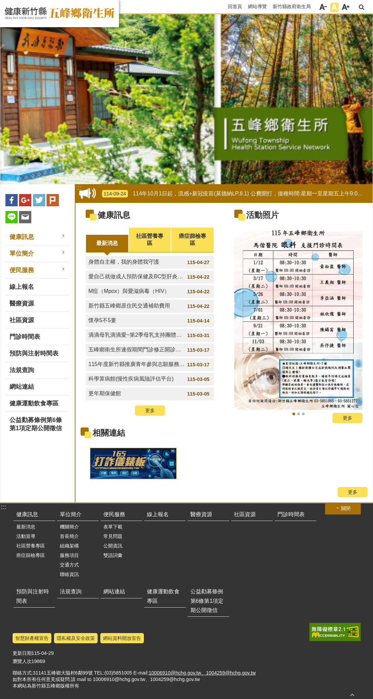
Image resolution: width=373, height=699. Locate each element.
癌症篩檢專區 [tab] (192, 239)
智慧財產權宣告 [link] (32, 638)
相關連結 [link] (108, 432)
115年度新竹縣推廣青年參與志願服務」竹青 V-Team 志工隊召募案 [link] (151, 364)
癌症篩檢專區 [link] (30, 555)
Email (25, 217)
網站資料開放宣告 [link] (122, 638)
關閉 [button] (346, 508)
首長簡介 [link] (69, 536)
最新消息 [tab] (107, 243)
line (11, 217)
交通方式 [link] (69, 564)
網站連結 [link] (22, 386)
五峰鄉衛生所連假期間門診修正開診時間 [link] (149, 350)
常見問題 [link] (112, 536)
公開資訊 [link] (112, 545)
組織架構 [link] (69, 545)
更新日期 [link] (22, 653)
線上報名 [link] (22, 286)
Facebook (11, 200)
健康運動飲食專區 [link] (34, 403)
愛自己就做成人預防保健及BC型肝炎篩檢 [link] (149, 277)
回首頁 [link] (235, 6)
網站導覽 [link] (257, 6)
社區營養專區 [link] (30, 545)
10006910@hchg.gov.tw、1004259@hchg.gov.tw (202, 673)
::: (122, 3)
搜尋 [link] (361, 7)
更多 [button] (150, 410)
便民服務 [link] (22, 270)
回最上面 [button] (352, 695)
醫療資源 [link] (22, 303)
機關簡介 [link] (69, 526)
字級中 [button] (334, 7)
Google (25, 200)
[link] (298, 318)
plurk (53, 200)
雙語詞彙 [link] (112, 555)
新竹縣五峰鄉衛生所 (59, 13)
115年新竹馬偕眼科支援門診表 (293, 414)
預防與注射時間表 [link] (34, 353)
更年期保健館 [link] (149, 394)
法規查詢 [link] (22, 370)
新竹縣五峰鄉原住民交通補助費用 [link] (149, 306)
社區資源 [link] (22, 320)
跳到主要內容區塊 (3, 3)
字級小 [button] (323, 7)
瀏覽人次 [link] (22, 661)
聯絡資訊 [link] (69, 574)
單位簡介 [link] (22, 253)
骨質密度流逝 (303, 414)
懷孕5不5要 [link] (149, 321)
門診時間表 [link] (25, 336)
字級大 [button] (345, 7)
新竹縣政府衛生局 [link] (292, 6)
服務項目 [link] (69, 555)
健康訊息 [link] (22, 236)
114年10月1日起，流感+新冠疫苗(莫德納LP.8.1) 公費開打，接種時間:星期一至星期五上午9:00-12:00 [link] (236, 193)
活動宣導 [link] (25, 536)
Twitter (39, 200)
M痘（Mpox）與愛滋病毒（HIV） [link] (149, 291)
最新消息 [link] (25, 526)
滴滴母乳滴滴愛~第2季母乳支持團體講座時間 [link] (149, 335)
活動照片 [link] (262, 215)
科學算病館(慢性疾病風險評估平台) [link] (149, 379)
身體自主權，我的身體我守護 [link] (149, 262)
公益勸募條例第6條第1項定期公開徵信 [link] (36, 424)
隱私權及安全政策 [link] (76, 638)
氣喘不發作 (298, 414)
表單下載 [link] (112, 526)
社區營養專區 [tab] (149, 239)
